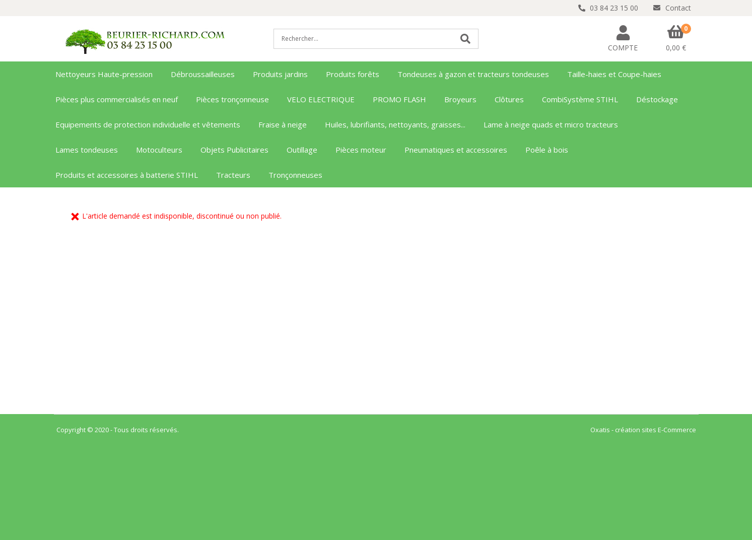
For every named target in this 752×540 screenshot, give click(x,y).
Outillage (302, 150)
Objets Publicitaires (234, 150)
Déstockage (657, 99)
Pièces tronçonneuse (232, 99)
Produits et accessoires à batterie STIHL (126, 175)
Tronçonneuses (295, 175)
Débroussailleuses (203, 74)
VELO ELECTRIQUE (321, 99)
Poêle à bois (546, 150)
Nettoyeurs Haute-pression (104, 74)
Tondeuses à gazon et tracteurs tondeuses (473, 74)
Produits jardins (280, 74)
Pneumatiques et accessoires (455, 150)
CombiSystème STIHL (580, 99)
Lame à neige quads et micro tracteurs (551, 124)
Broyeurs (460, 99)
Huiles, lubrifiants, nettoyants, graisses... (395, 124)
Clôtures (509, 99)
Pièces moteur (360, 150)
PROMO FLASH (399, 99)
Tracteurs (233, 175)
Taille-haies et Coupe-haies (614, 74)
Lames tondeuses (86, 150)
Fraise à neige (282, 124)
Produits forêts (352, 74)
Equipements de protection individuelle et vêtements (147, 124)
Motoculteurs (159, 150)
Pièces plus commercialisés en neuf (116, 99)
